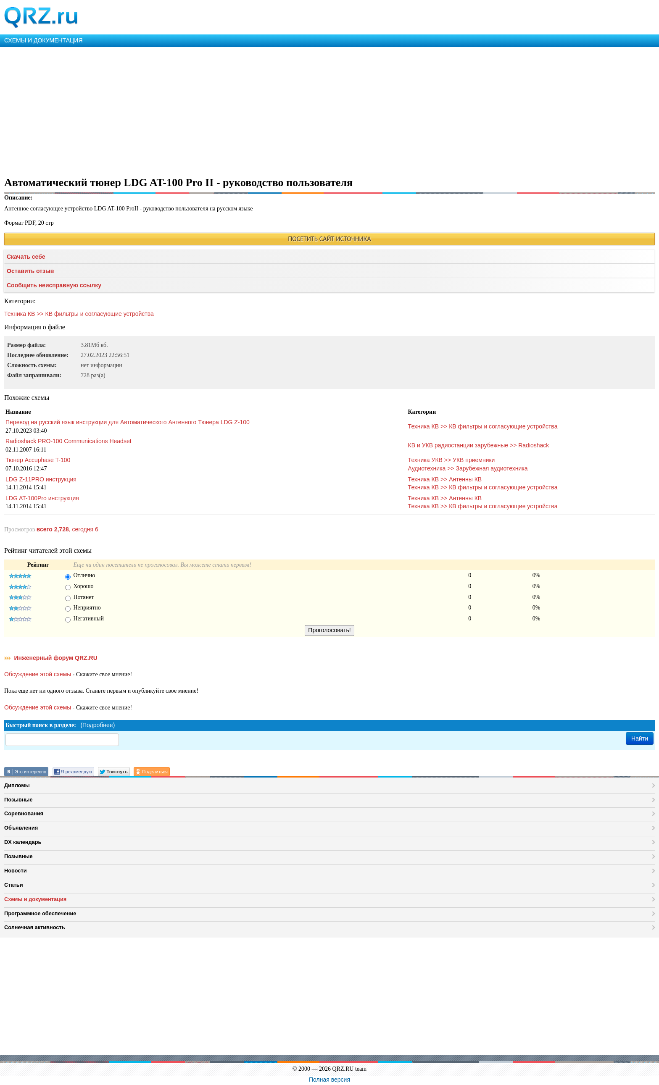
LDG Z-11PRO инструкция (40, 479)
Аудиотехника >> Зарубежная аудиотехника (468, 468)
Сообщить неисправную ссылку (54, 285)
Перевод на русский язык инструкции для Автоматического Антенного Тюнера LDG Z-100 (127, 422)
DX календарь (22, 842)
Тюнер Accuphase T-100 (37, 460)
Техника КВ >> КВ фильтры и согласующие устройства (79, 313)
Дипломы (17, 785)
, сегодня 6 (67, 529)
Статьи (13, 885)
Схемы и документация (35, 899)
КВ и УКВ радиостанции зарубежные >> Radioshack (478, 445)
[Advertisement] (252, 110)
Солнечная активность (34, 927)
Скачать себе (26, 256)
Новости (15, 870)
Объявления (21, 828)
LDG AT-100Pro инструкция (42, 498)
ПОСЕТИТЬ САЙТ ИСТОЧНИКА (329, 239)
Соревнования (23, 813)
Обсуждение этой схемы (37, 674)
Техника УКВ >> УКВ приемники (451, 460)
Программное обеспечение (40, 913)
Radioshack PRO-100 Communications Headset (68, 441)
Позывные (18, 799)
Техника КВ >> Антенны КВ (445, 479)
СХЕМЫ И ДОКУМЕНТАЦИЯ (43, 40)
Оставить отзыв (30, 271)
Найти (639, 738)
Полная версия (329, 1079)
